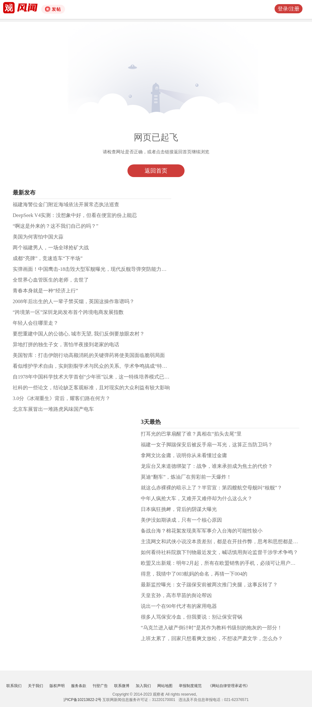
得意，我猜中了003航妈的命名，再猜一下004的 (194, 573)
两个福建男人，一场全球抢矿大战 (51, 247)
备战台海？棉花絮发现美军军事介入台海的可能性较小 (202, 530)
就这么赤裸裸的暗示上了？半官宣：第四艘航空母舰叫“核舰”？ (211, 487)
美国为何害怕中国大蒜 (38, 236)
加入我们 (143, 686)
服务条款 (78, 686)
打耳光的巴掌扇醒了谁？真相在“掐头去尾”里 (191, 433)
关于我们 (35, 686)
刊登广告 (100, 686)
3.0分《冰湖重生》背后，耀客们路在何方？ (61, 398)
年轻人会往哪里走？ (35, 323)
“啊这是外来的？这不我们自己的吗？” (55, 226)
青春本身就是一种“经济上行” (45, 290)
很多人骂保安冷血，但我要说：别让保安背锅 (191, 617)
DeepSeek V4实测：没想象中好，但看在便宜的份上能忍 (75, 215)
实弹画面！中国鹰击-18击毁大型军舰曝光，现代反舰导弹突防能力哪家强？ (97, 269)
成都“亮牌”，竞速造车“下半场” (47, 258)
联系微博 (121, 686)
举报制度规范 (190, 686)
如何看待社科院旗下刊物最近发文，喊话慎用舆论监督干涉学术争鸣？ (219, 552)
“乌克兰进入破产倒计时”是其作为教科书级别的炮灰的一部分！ (211, 627)
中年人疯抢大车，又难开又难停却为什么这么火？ (196, 498)
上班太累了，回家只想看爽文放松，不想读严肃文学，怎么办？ (212, 638)
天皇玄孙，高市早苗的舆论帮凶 (176, 595)
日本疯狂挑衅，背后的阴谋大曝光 (179, 509)
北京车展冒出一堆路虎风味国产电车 (53, 409)
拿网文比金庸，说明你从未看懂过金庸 (184, 455)
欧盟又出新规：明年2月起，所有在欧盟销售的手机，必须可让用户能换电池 (226, 563)
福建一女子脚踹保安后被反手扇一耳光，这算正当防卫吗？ (207, 444)
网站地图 (164, 686)
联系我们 (14, 686)
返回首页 (156, 171)
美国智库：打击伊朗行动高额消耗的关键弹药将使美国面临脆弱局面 (89, 355)
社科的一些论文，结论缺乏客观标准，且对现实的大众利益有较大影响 (91, 387)
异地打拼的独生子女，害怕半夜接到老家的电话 (66, 344)
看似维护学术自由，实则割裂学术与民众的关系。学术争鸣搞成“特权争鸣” (96, 366)
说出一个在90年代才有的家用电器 (179, 606)
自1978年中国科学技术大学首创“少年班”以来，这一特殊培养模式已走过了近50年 (104, 376)
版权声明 (57, 686)
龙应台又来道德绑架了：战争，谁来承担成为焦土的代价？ (207, 466)
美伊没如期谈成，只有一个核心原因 (181, 520)
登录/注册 (288, 8)
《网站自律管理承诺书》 (229, 686)
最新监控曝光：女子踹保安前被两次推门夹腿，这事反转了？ (209, 584)
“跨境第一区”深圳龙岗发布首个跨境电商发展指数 (68, 312)
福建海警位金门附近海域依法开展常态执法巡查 (66, 204)
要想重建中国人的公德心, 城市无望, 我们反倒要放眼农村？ (79, 333)
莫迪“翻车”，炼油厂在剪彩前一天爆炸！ (186, 477)
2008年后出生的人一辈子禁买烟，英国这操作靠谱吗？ (73, 301)
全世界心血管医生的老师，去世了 (51, 280)
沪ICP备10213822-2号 (82, 699)
